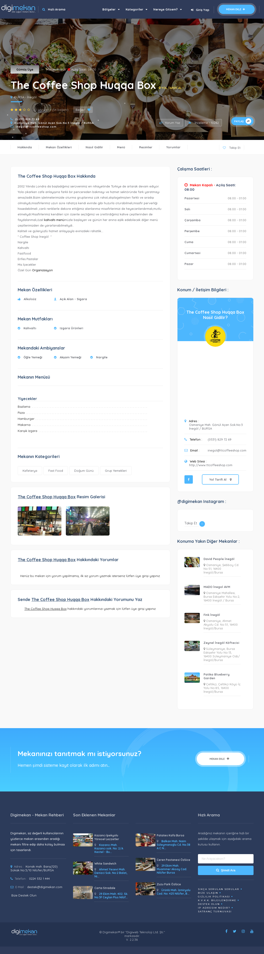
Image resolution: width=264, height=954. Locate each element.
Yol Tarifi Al (220, 479)
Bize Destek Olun (24, 895)
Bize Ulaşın (208, 892)
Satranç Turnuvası (215, 911)
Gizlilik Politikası (214, 896)
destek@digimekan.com (44, 887)
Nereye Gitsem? (167, 9)
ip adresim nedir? (214, 907)
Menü (121, 147)
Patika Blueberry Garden (217, 676)
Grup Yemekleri (116, 470)
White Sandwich (105, 863)
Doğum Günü (84, 470)
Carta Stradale (104, 888)
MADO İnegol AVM (217, 587)
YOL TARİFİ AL (170, 88)
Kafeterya (30, 470)
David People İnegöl (219, 559)
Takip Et (232, 147)
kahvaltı (49, 220)
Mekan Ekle (236, 9)
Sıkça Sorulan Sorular (218, 889)
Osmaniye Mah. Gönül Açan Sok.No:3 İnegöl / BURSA (54, 123)
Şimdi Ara (225, 870)
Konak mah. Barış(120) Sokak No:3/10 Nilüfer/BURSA (34, 868)
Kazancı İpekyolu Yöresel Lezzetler (106, 837)
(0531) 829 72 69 (27, 119)
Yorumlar (173, 147)
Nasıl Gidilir (94, 147)
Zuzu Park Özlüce (169, 884)
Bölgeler (111, 9)
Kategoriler (136, 9)
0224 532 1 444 (39, 878)
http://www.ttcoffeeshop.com (210, 465)
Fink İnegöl (212, 615)
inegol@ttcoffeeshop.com (36, 126)
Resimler (145, 147)
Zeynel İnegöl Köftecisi (221, 643)
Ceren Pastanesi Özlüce (173, 860)
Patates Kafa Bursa (170, 835)
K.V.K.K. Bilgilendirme (217, 900)
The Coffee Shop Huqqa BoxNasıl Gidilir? (215, 314)
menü (60, 220)
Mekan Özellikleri (59, 147)
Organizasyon (42, 270)
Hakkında (24, 147)
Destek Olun (209, 904)
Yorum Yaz (170, 123)
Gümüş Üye (24, 69)
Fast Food (55, 470)
